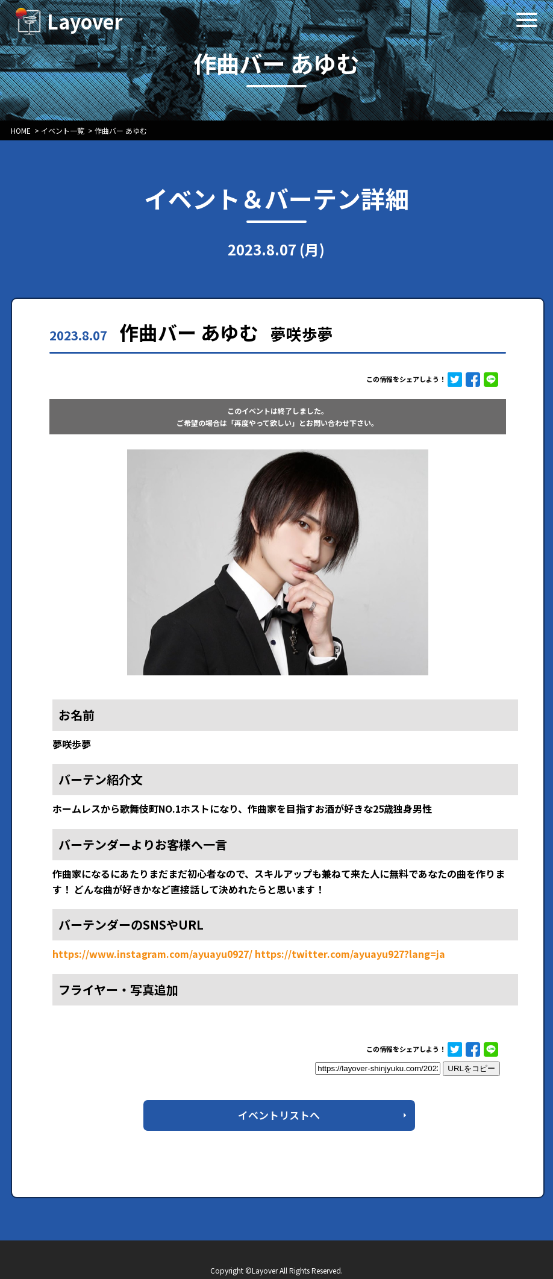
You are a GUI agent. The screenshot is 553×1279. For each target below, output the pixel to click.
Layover (85, 21)
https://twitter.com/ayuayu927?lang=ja (350, 953)
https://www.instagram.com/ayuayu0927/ (152, 953)
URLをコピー (471, 1068)
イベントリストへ (279, 1114)
